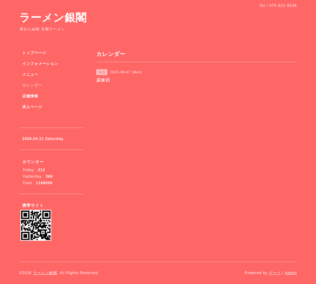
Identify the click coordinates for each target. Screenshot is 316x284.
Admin (291, 273)
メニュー (30, 74)
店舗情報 (30, 96)
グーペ (275, 273)
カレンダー (32, 85)
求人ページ (32, 107)
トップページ (34, 53)
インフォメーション (40, 63)
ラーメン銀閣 (53, 17)
